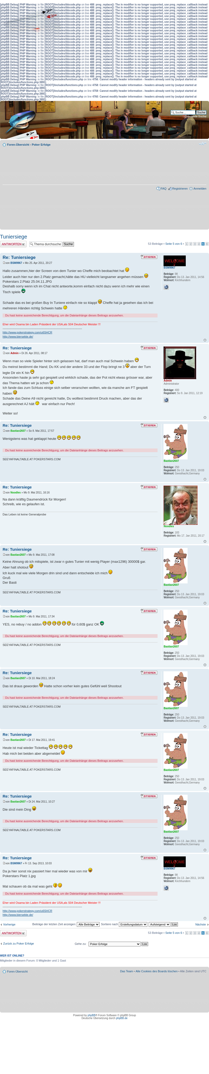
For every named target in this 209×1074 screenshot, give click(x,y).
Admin (14, 353)
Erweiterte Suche (195, 116)
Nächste (200, 924)
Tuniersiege (13, 237)
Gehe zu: (80, 943)
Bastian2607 (18, 430)
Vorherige (9, 924)
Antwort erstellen (13, 244)
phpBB (91, 1015)
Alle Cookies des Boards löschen (157, 971)
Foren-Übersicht (18, 144)
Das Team (126, 971)
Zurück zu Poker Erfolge (18, 943)
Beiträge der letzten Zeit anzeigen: (66, 924)
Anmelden (199, 188)
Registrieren (180, 188)
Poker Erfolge (41, 144)
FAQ (163, 188)
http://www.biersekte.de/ (18, 336)
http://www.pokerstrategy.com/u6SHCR (27, 332)
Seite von (173, 243)
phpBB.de (121, 1018)
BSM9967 (16, 263)
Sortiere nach (124, 924)
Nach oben (205, 340)
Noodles (15, 492)
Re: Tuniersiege (19, 257)
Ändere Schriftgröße (202, 143)
